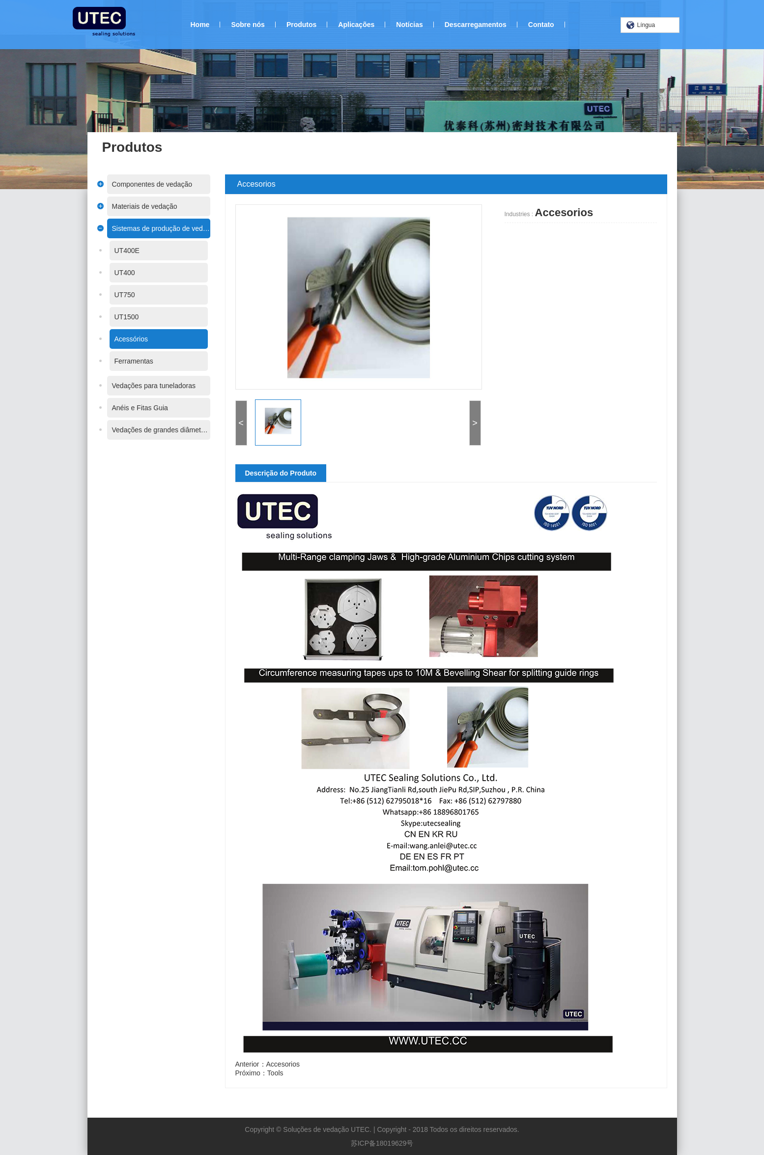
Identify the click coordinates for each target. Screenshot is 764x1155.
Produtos (301, 24)
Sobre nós (247, 24)
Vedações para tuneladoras (148, 386)
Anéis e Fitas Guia (135, 408)
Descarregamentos (476, 24)
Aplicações (356, 24)
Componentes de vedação (147, 184)
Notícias (409, 24)
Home (200, 24)
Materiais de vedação (139, 206)
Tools (280, 1073)
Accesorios (288, 1064)
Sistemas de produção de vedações (156, 228)
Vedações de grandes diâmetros (156, 430)
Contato (541, 24)
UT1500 (121, 317)
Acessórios (125, 339)
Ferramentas (128, 361)
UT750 (119, 295)
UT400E (121, 250)
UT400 (119, 273)
